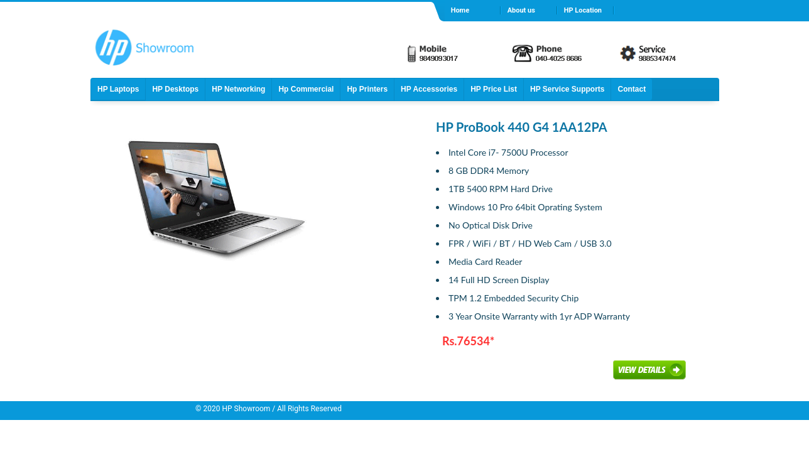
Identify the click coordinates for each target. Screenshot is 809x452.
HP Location (583, 10)
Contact (631, 89)
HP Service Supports (567, 89)
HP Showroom (245, 408)
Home (460, 10)
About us (521, 10)
